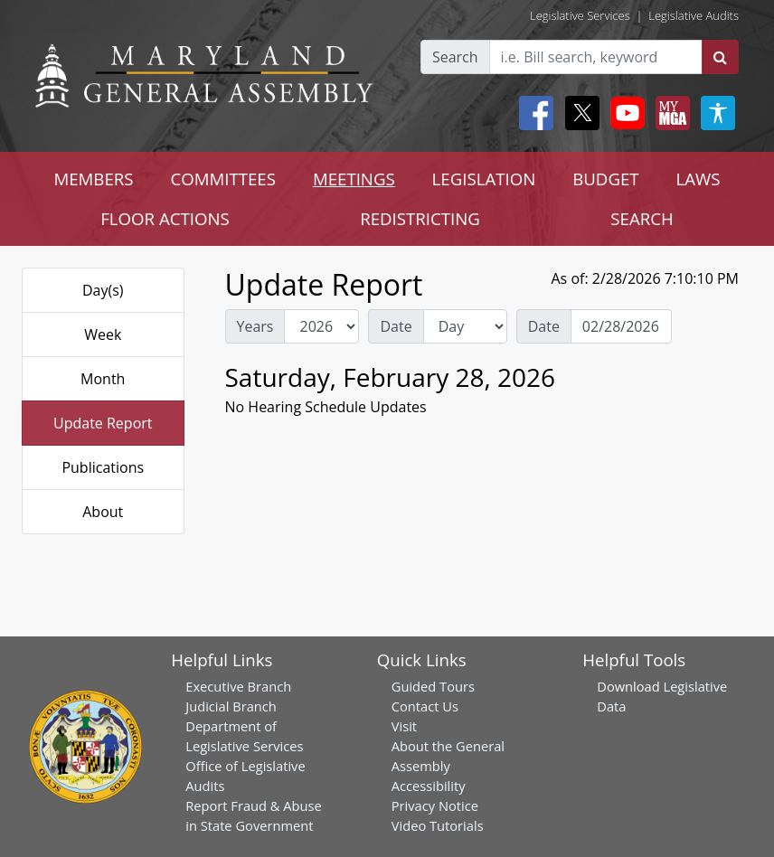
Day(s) (103, 290)
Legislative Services (580, 15)
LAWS (698, 178)
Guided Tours (433, 686)
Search (455, 57)
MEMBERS (93, 178)
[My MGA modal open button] (669, 113)
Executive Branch (238, 686)
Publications (102, 467)
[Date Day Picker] (621, 326)
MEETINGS (354, 178)
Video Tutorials (438, 825)
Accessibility (429, 786)
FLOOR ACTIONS (165, 218)
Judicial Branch (231, 706)
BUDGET (605, 178)
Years (255, 326)
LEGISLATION (484, 178)
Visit (404, 726)
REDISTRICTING (420, 218)
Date (395, 326)
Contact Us (425, 706)
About (102, 512)
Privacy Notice (435, 805)
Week (102, 334)
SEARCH (641, 218)
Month (102, 379)
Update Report (103, 423)
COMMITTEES (223, 178)
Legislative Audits (693, 15)
